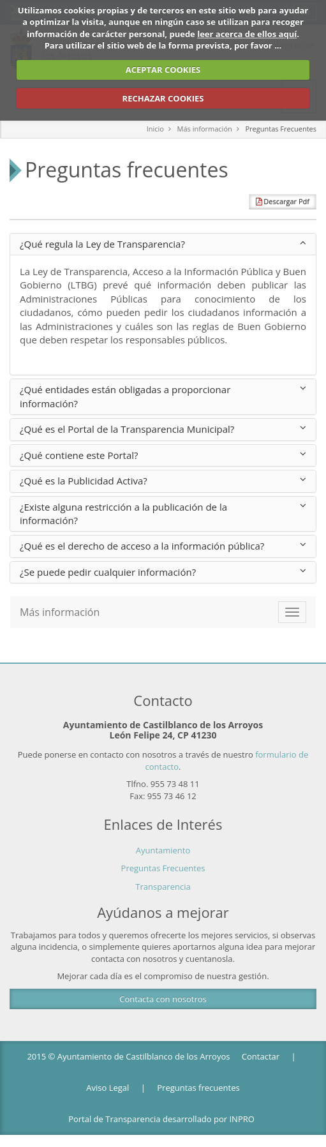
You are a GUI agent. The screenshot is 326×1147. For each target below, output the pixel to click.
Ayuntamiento (163, 850)
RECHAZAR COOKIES (163, 98)
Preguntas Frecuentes (280, 128)
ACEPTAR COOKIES (163, 69)
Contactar (260, 1056)
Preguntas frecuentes (198, 1087)
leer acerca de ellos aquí (247, 34)
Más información (204, 128)
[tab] (163, 244)
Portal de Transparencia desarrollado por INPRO (161, 1119)
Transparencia (162, 886)
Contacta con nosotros (162, 999)
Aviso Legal (107, 1087)
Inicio (155, 128)
